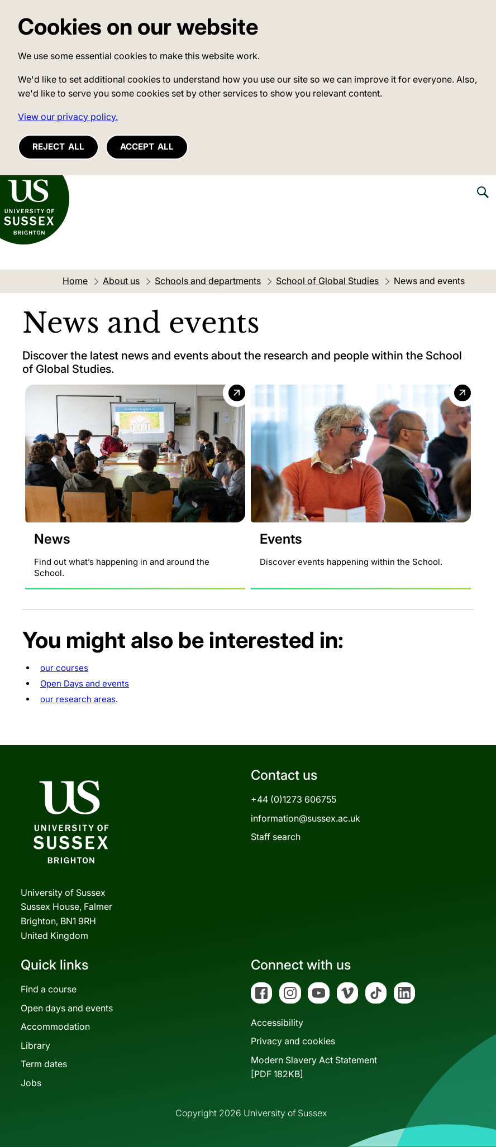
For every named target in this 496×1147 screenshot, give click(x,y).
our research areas (78, 699)
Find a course (49, 989)
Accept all (147, 146)
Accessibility (277, 1022)
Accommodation (55, 1026)
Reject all (58, 146)
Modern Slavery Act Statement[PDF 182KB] (314, 1067)
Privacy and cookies (293, 1041)
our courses (64, 668)
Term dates (44, 1063)
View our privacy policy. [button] (68, 116)
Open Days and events (84, 683)
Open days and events (67, 1008)
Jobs (31, 1082)
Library (35, 1045)
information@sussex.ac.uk (305, 818)
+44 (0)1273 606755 (293, 799)
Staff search (276, 836)
